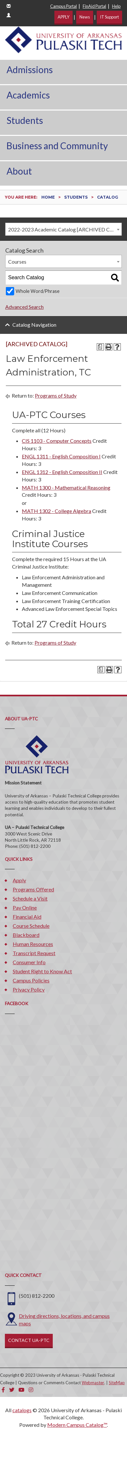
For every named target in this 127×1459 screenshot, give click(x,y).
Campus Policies (31, 980)
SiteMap (117, 1382)
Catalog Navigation (34, 325)
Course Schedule (31, 926)
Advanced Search (24, 307)
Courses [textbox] (17, 261)
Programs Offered (33, 889)
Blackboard (26, 935)
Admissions (30, 69)
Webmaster (93, 1382)
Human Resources (33, 944)
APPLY (63, 17)
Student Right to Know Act (42, 971)
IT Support (109, 17)
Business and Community (57, 145)
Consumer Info (29, 962)
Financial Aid (27, 917)
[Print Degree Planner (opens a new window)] (100, 346)
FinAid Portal (94, 6)
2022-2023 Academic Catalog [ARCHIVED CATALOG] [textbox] (64, 229)
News (84, 17)
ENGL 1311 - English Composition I (61, 456)
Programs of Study (56, 395)
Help (116, 6)
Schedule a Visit (30, 898)
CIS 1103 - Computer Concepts (57, 441)
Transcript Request (34, 953)
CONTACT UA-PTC (28, 1340)
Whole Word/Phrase (38, 291)
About (19, 171)
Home (48, 197)
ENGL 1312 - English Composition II (62, 472)
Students (25, 120)
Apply (19, 880)
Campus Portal (63, 6)
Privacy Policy (29, 989)
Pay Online (25, 907)
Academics (28, 94)
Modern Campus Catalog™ (77, 1425)
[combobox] (63, 229)
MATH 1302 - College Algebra (56, 511)
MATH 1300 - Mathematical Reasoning (66, 487)
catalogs (22, 1410)
